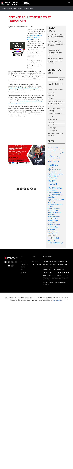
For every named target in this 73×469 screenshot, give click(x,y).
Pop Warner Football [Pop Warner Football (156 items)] (54, 216)
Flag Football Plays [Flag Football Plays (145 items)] (53, 176)
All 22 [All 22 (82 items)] (57, 151)
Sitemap (23, 272)
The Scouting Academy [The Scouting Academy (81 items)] (53, 218)
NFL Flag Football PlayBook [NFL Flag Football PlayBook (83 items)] (54, 208)
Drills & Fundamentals (55, 101)
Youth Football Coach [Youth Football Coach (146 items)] (54, 225)
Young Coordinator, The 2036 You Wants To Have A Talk (56, 36)
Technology (52, 128)
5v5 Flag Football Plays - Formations (55, 261)
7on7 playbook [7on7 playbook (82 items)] (60, 149)
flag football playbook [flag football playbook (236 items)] (55, 174)
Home (4, 9)
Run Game (51, 122)
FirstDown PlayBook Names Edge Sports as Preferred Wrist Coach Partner (55, 53)
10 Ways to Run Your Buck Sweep (53, 270)
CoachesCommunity (26, 3)
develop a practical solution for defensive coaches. (34, 37)
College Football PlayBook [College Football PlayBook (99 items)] (54, 159)
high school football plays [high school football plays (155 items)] (55, 204)
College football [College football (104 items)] (51, 155)
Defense (50, 98)
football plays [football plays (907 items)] (55, 187)
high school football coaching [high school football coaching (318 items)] (55, 195)
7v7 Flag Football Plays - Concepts (54, 267)
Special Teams (52, 125)
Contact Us (24, 264)
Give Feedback (36, 264)
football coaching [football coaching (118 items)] (52, 178)
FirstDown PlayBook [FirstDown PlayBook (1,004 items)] (53, 163)
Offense (50, 116)
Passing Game (52, 119)
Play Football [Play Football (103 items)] (58, 212)
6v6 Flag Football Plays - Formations (55, 264)
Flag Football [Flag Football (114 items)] (51, 168)
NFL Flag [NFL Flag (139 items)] (50, 206)
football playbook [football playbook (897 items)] (53, 182)
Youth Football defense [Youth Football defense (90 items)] (53, 231)
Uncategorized (53, 130)
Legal (22, 270)
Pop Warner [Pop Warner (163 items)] (51, 214)
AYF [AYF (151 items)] (63, 153)
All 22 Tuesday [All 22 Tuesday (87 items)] (57, 153)
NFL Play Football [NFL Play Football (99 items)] (52, 210)
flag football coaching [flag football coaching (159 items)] (54, 170)
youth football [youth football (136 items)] (51, 222)
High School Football (55, 113)
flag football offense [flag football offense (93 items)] (52, 172)
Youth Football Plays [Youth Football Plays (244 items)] (55, 243)
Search (62, 79)
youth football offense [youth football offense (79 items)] (52, 235)
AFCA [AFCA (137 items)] (54, 151)
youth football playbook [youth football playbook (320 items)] (53, 239)
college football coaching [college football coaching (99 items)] (54, 157)
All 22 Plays (51, 92)
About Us (24, 261)
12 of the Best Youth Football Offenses (56, 272)
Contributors (52, 95)
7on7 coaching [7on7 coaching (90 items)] (54, 147)
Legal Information (57, 300)
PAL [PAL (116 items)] (57, 210)
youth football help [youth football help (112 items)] (52, 233)
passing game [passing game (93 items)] (51, 212)
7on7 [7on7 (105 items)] (49, 147)
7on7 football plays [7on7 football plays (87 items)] (52, 149)
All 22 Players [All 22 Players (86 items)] (51, 153)
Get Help (34, 261)
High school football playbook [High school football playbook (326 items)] (56, 200)
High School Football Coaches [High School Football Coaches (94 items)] (54, 192)
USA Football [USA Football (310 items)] (53, 220)
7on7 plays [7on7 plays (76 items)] (50, 151)
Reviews (23, 267)
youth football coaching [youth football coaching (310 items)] (53, 228)
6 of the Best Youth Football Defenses (55, 275)
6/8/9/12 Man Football (55, 90)
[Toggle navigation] (69, 3)
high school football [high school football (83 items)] (52, 190)
